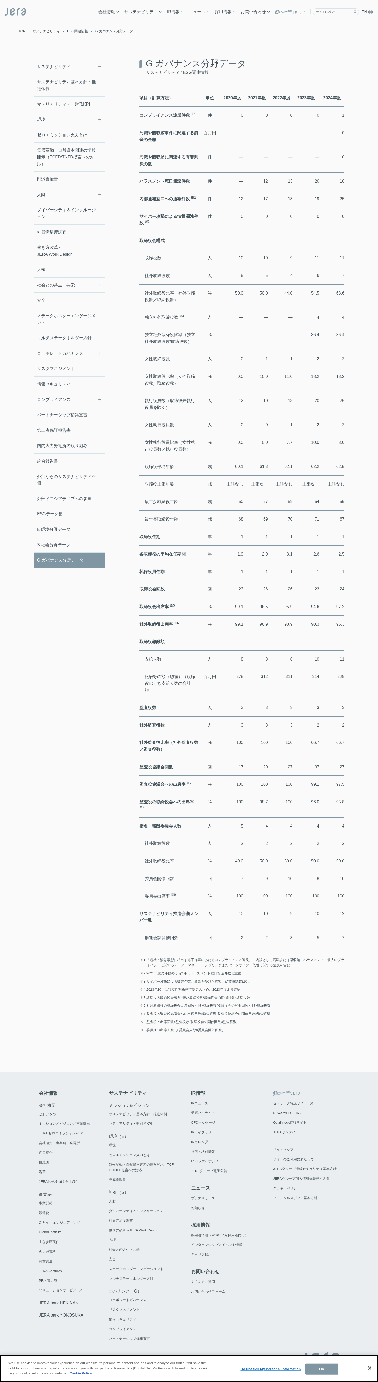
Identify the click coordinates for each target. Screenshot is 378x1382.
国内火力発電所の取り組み (62, 445)
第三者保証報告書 (54, 430)
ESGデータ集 (50, 514)
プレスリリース (203, 1198)
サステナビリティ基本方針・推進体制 (66, 85)
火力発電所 (47, 1251)
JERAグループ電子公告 (209, 1171)
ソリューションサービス (57, 1290)
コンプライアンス (54, 399)
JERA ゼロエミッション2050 (61, 1133)
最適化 (44, 1213)
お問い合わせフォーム (208, 1291)
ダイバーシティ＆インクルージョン (66, 213)
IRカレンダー (201, 1142)
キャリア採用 (201, 1254)
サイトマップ (283, 1150)
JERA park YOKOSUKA (61, 1315)
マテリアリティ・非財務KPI (63, 104)
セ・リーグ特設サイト (290, 1103)
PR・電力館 (48, 1280)
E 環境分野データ (53, 529)
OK (321, 1372)
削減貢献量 (47, 179)
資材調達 (45, 1261)
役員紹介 (45, 1153)
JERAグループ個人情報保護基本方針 (301, 1178)
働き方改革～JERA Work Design (55, 250)
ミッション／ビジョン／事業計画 (64, 1124)
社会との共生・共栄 (56, 285)
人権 (41, 269)
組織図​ (44, 1162)
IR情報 (173, 11)
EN (367, 12)
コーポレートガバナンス (60, 353)
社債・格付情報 (203, 1152)
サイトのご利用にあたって (293, 1159)
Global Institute (50, 1232)
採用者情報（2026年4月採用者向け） (219, 1235)
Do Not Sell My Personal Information (270, 1372)
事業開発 (45, 1203)
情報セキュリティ (54, 384)
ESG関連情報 (77, 31)
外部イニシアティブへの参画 (64, 498)
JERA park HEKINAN (58, 1303)
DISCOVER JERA (287, 1113)
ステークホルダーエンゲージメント (66, 319)
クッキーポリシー (286, 1188)
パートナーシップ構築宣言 (62, 415)
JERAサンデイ (284, 1132)
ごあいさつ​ (47, 1114)
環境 (41, 119)
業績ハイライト (203, 1113)
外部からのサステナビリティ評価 (66, 480)
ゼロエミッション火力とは (62, 135)
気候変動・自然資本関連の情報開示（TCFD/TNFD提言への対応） (66, 157)
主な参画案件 (49, 1242)
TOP (21, 31)
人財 (41, 194)
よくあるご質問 (203, 1282)
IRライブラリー (203, 1132)
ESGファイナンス (205, 1161)
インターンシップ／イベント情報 (216, 1245)
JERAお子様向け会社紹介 (58, 1182)
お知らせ (198, 1208)
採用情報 (223, 11)
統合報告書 (47, 461)
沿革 (42, 1172)
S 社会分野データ (53, 545)
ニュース (197, 11)
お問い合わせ (253, 11)
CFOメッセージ (203, 1122)
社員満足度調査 (51, 232)
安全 (41, 300)
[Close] (369, 1371)
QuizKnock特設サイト (290, 1122)
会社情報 (106, 11)
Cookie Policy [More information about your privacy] (81, 1376)
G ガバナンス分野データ (60, 560)
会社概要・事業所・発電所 (59, 1143)
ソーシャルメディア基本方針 (295, 1198)
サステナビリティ (141, 11)
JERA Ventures (50, 1271)
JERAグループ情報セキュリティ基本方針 (304, 1169)
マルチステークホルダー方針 (64, 338)
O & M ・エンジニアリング (59, 1223)
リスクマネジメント (56, 368)
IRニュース (199, 1103)
